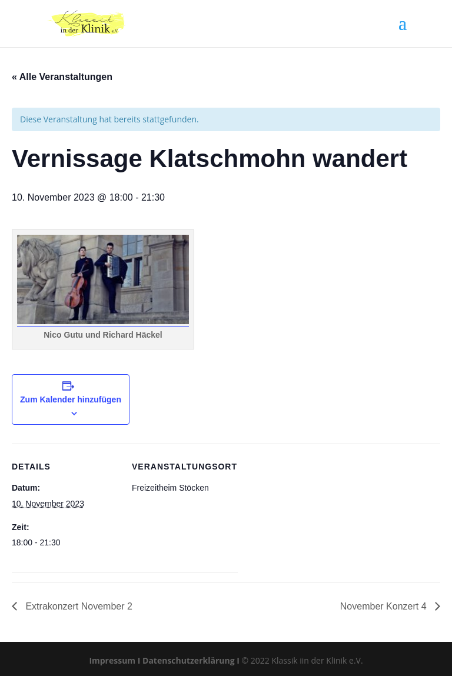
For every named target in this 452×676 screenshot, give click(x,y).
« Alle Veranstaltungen (62, 77)
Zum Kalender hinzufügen (70, 399)
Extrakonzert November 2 (77, 606)
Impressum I (114, 660)
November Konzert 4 (384, 606)
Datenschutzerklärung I (191, 660)
